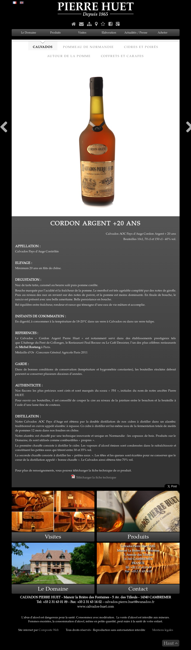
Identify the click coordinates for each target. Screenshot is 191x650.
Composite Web (49, 630)
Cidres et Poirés (141, 47)
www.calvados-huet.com (95, 606)
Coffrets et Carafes (122, 56)
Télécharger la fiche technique (93, 477)
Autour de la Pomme (69, 56)
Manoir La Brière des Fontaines (138, 558)
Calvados (43, 47)
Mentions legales (162, 630)
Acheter (162, 32)
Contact (138, 588)
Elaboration (109, 32)
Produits (55, 32)
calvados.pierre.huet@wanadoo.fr (129, 601)
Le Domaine (28, 32)
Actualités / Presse (135, 32)
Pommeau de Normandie (88, 47)
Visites (82, 32)
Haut (171, 643)
